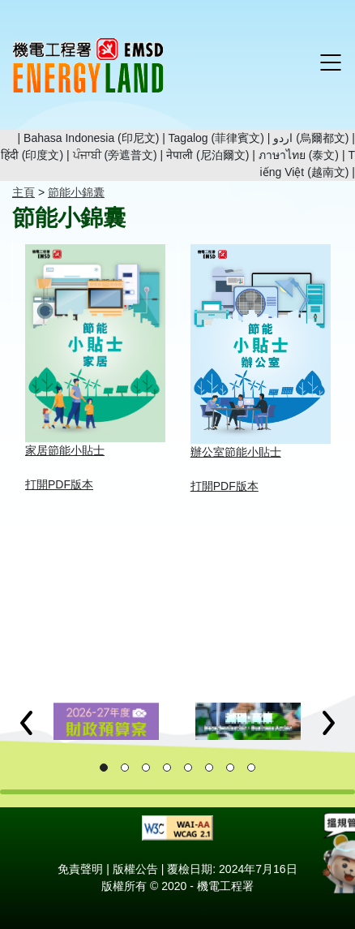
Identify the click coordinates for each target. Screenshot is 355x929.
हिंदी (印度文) (32, 154)
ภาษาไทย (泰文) (299, 154)
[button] (26, 723)
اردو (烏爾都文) (311, 137)
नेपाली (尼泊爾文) (207, 154)
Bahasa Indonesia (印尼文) (91, 137)
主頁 (23, 192)
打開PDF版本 (59, 484)
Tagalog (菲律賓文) (216, 137)
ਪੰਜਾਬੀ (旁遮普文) (115, 154)
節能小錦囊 (76, 192)
